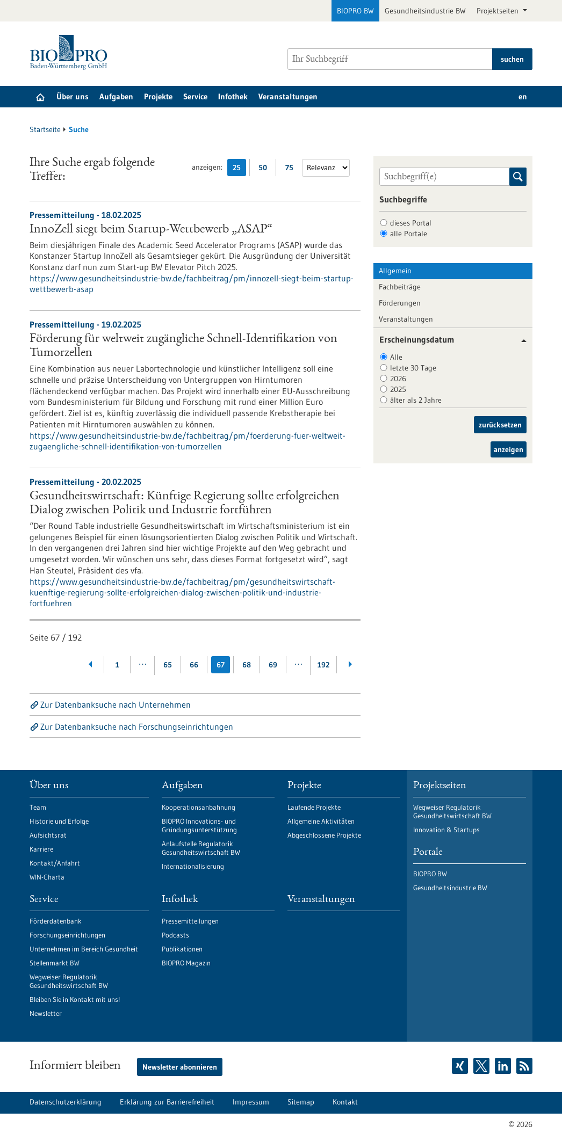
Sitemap (300, 1102)
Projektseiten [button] (499, 11)
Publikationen (182, 948)
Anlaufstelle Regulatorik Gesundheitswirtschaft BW (201, 847)
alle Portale (408, 233)
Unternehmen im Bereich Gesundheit (84, 948)
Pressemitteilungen (190, 921)
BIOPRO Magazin (186, 962)
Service (195, 96)
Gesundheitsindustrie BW (425, 11)
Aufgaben (116, 96)
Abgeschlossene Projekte (324, 835)
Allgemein (395, 270)
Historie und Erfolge (59, 821)
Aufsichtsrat (48, 835)
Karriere (41, 849)
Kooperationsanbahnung (198, 807)
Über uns (72, 96)
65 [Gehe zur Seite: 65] (167, 665)
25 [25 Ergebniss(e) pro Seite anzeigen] (239, 169)
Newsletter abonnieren (179, 1067)
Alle (396, 357)
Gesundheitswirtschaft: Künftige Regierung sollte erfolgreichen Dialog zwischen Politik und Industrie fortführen (185, 503)
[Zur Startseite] (71, 52)
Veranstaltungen (288, 96)
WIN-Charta (47, 877)
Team (38, 807)
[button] (520, 340)
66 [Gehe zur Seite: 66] (194, 665)
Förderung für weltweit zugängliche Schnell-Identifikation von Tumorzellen (183, 346)
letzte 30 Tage (413, 368)
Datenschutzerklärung (66, 1102)
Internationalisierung (193, 866)
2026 (398, 378)
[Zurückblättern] (91, 664)
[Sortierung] (326, 168)
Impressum (251, 1102)
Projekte (158, 96)
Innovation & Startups (446, 829)
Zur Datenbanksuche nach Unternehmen (115, 704)
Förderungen (400, 303)
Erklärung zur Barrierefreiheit (167, 1102)
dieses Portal (410, 223)
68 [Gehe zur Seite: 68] (246, 665)
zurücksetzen (500, 425)
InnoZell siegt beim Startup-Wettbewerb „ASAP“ (151, 229)
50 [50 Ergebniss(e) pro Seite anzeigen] (265, 169)
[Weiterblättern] (350, 664)
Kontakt (345, 1102)
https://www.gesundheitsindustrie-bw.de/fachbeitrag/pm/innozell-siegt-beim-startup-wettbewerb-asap (192, 283)
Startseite (45, 129)
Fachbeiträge (400, 287)
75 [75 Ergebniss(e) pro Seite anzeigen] (292, 169)
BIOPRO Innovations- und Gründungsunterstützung (199, 825)
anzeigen (508, 449)
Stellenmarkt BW (55, 962)
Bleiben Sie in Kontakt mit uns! (75, 999)
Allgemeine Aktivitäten (321, 821)
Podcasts (175, 935)
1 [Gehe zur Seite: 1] (117, 665)
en (522, 96)
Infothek (233, 96)
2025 (398, 389)
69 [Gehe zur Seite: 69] (273, 665)
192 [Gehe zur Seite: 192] (323, 665)
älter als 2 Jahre (416, 400)
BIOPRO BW (355, 11)
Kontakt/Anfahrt (55, 863)
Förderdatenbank (56, 921)
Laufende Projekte (314, 807)
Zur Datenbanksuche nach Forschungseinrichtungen (136, 726)
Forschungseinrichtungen (67, 935)
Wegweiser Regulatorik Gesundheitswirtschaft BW (69, 981)
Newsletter (46, 1013)
